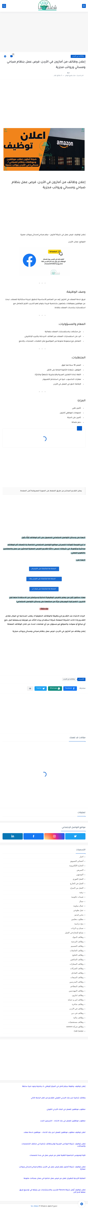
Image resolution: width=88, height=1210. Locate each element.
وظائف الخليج (77, 955)
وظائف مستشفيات (75, 1022)
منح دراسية (78, 924)
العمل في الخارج (76, 883)
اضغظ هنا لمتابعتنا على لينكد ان (44, 589)
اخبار (81, 856)
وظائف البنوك (77, 937)
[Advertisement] (44, 32)
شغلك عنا (35, 1206)
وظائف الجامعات (76, 950)
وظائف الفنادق (77, 973)
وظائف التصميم (77, 946)
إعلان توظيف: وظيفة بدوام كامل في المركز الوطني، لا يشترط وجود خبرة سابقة (53, 1086)
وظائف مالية (78, 1018)
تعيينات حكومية (77, 897)
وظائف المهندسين (76, 991)
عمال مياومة (78, 906)
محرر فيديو (79, 915)
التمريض (80, 870)
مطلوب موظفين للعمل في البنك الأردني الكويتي (66, 1109)
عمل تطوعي (78, 910)
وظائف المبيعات (76, 977)
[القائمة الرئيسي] (84, 6)
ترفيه (81, 892)
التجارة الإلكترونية (76, 865)
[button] (70, 688)
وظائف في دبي (77, 1013)
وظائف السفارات (76, 964)
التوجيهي (79, 874)
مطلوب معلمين (77, 919)
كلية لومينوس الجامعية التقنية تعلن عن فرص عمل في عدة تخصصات (57, 1155)
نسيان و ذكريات (77, 928)
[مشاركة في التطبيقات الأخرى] (30, 688)
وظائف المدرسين (76, 982)
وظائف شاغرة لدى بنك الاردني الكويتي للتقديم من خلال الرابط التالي (58, 1098)
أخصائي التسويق (76, 861)
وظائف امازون (77, 995)
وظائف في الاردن (78, 56)
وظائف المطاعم (76, 986)
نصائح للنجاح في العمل (74, 933)
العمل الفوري (78, 879)
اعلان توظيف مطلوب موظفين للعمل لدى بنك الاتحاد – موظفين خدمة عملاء (54, 1132)
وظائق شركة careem (74, 1026)
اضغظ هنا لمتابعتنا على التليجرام (44, 569)
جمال (81, 901)
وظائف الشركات (76, 968)
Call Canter (78, 1031)
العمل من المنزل (76, 888)
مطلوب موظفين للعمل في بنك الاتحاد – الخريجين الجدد (62, 1121)
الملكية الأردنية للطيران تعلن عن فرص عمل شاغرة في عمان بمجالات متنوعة (54, 1178)
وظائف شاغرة (77, 1004)
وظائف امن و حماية (75, 1000)
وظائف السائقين (76, 959)
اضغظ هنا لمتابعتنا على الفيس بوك (44, 579)
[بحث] (4, 6)
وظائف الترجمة (77, 941)
